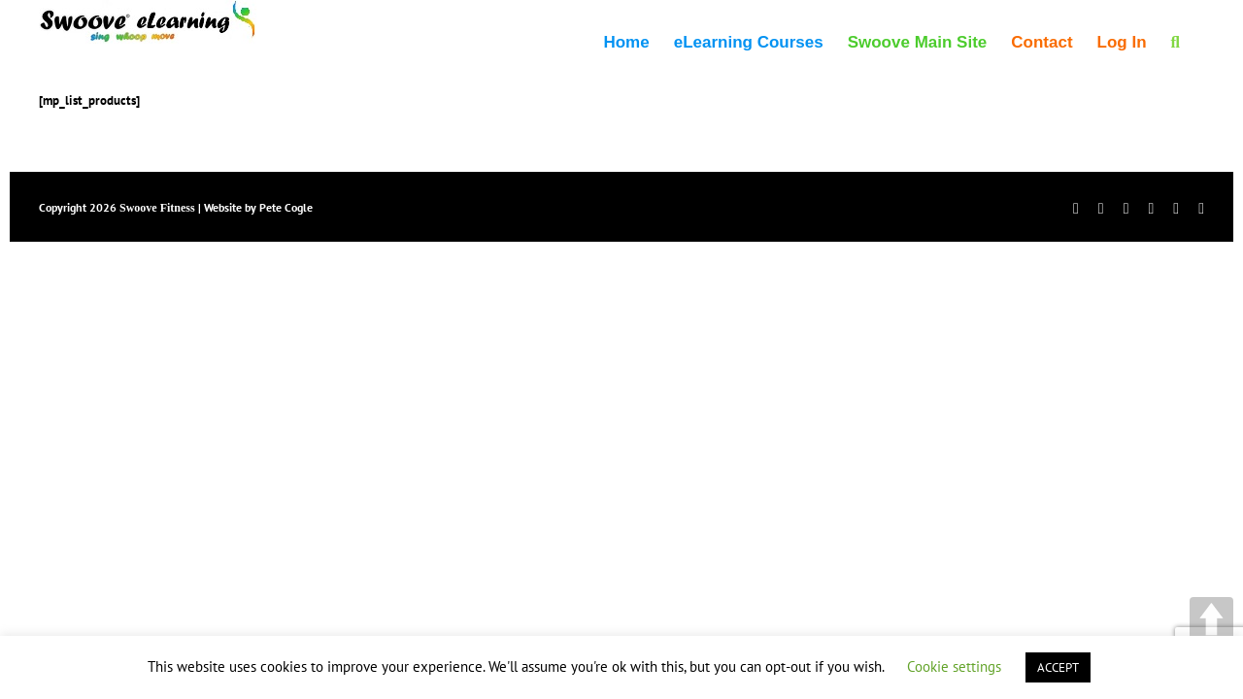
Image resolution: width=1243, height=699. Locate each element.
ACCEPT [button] (1058, 667)
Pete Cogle (286, 207)
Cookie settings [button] (954, 666)
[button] (1199, 41)
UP (1211, 619)
